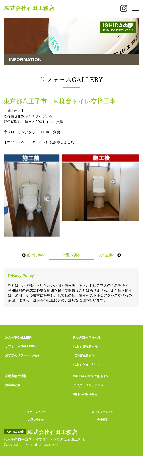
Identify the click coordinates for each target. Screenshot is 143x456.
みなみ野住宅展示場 (87, 337)
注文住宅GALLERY (18, 337)
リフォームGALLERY (20, 346)
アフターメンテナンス (88, 385)
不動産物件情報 (16, 376)
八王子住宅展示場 (85, 346)
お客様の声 (12, 385)
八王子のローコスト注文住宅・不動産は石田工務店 (44, 439)
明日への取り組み (85, 394)
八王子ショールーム (87, 364)
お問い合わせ (36, 419)
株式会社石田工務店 (29, 8)
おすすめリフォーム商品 (22, 355)
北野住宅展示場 (84, 355)
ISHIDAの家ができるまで (91, 376)
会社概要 (102, 419)
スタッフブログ (36, 412)
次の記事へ (109, 255)
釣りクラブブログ (102, 412)
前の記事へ (33, 255)
